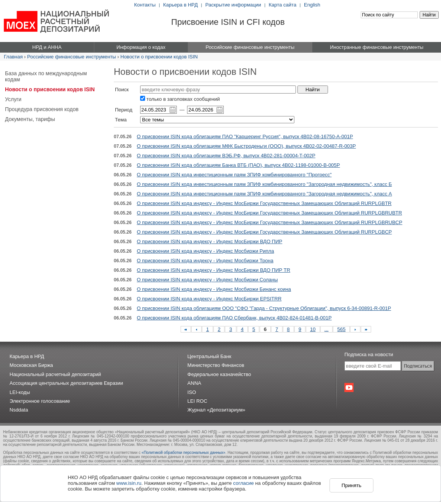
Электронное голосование (40, 401)
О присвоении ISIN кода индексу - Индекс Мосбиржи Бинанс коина (214, 289)
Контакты (144, 5)
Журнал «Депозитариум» (216, 410)
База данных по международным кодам (46, 76)
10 (312, 329)
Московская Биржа (31, 365)
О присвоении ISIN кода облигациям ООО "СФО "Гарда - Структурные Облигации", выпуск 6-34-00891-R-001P (264, 308)
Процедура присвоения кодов (42, 109)
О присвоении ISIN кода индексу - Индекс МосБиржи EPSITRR (209, 299)
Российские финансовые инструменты (71, 57)
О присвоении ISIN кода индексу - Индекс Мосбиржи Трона (205, 260)
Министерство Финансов (215, 365)
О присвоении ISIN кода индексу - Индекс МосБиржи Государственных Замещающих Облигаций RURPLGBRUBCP (269, 222)
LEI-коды (20, 392)
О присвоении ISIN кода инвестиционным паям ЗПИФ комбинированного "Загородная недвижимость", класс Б (264, 184)
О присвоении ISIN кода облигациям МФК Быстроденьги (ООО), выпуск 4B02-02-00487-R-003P (246, 146)
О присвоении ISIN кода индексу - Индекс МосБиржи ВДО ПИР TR (213, 270)
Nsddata (19, 410)
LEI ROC (197, 401)
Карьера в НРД (180, 5)
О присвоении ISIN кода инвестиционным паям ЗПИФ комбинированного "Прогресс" (234, 175)
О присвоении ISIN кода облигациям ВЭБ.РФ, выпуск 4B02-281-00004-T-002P (226, 155)
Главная (13, 57)
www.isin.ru (129, 483)
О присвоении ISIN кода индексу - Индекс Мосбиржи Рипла (205, 251)
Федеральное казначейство (219, 374)
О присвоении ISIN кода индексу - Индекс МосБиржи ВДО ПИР (209, 241)
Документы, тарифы (30, 119)
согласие (243, 483)
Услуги (13, 99)
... (327, 329)
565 (341, 329)
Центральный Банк (209, 356)
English (312, 5)
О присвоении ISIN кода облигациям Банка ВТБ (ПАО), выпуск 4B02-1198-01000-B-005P (238, 165)
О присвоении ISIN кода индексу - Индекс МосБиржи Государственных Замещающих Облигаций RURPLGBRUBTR (269, 213)
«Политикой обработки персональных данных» (183, 452)
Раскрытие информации (233, 5)
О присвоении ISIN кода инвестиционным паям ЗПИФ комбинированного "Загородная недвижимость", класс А (264, 194)
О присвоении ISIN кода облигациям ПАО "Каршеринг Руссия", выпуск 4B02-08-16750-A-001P (245, 136)
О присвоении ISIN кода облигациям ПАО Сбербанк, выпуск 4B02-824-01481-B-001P (234, 318)
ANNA (194, 383)
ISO (191, 392)
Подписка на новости (368, 354)
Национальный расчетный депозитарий (55, 374)
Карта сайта (282, 5)
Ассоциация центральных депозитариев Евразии (66, 383)
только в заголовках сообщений (180, 99)
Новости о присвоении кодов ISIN (159, 57)
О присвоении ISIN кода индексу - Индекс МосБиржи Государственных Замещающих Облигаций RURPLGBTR (264, 203)
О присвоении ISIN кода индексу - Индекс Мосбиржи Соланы (207, 279)
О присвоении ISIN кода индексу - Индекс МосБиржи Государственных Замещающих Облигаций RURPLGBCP (264, 232)
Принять (351, 485)
